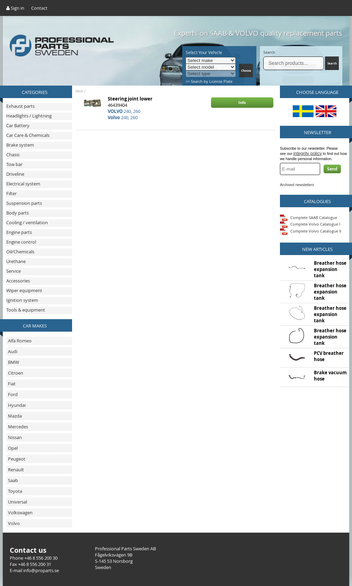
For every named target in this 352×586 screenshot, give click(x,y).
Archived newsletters (297, 185)
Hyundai (17, 405)
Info (242, 102)
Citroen (15, 373)
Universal (17, 502)
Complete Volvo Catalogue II (310, 231)
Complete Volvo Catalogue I (310, 224)
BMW (13, 362)
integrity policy (307, 153)
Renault (16, 469)
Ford (13, 394)
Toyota (15, 491)
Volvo (14, 523)
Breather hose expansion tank (330, 269)
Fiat (12, 384)
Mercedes (18, 426)
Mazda (15, 416)
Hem (79, 91)
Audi (12, 351)
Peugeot (16, 459)
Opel (13, 448)
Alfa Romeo (20, 341)
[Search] (293, 63)
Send (332, 169)
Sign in (15, 8)
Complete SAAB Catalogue (313, 217)
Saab (13, 480)
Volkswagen (20, 512)
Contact (39, 8)
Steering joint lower (130, 99)
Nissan (15, 437)
